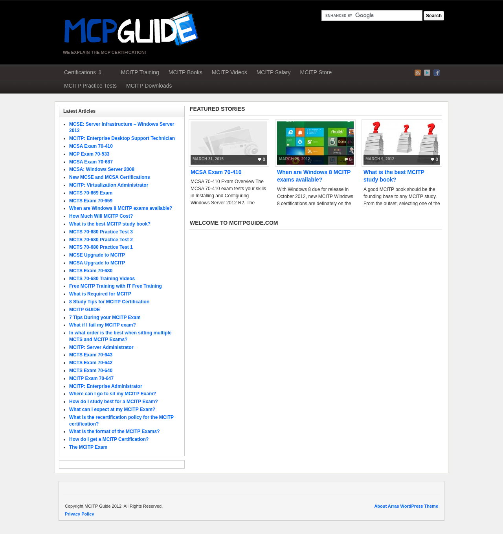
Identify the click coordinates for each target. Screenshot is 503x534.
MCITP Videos (229, 72)
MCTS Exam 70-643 (90, 355)
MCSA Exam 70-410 (216, 172)
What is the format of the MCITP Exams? (114, 431)
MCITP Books (185, 72)
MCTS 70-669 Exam (90, 193)
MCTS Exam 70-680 (90, 270)
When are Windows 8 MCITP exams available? (120, 208)
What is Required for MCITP (100, 294)
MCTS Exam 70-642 (90, 362)
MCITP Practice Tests (90, 86)
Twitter (427, 73)
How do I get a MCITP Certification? (109, 439)
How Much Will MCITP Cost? (101, 216)
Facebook (436, 73)
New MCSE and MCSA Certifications (109, 177)
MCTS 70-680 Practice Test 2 (101, 239)
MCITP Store (316, 72)
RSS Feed (418, 73)
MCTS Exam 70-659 (90, 201)
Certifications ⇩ (83, 72)
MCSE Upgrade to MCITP (97, 255)
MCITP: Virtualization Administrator (108, 185)
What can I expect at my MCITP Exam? (112, 409)
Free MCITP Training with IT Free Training (115, 286)
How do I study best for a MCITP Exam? (113, 401)
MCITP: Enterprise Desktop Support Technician (122, 138)
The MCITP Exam (88, 447)
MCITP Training (140, 72)
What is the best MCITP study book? (110, 224)
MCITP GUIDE (84, 309)
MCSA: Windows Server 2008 (101, 169)
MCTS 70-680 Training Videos (102, 278)
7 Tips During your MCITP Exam (105, 317)
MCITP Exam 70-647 (91, 378)
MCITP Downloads (149, 86)
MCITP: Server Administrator (101, 347)
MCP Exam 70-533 (89, 154)
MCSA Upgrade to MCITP (97, 263)
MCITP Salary (274, 72)
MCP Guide (131, 28)
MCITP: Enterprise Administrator (105, 386)
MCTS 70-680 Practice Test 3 (101, 232)
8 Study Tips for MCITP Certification (109, 302)
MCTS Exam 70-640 (90, 370)
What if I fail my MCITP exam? (102, 325)
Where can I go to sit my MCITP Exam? (112, 393)
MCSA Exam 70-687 (91, 162)
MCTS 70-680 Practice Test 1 (101, 247)
